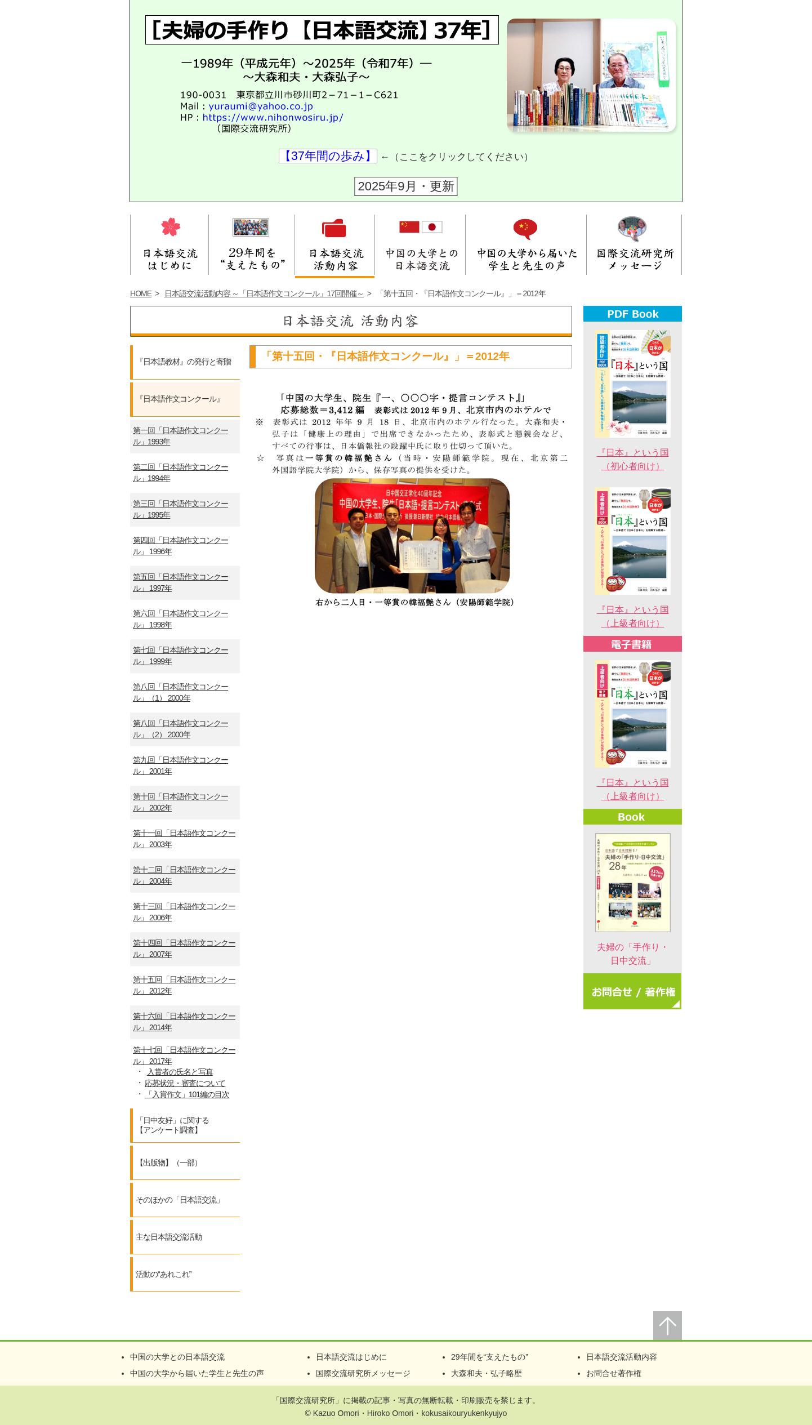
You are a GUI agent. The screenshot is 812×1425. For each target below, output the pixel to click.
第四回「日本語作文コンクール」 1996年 (180, 546)
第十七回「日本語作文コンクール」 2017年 (184, 1055)
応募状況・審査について (185, 1083)
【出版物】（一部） (169, 1162)
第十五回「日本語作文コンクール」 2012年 (184, 985)
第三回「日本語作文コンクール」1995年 (180, 509)
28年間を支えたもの (252, 243)
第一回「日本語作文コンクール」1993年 (180, 436)
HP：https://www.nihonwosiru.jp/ (255, 120)
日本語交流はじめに (169, 243)
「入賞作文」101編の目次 (187, 1094)
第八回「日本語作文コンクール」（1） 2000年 (180, 692)
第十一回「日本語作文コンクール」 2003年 (184, 839)
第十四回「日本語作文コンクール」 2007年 (184, 948)
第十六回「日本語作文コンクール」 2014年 (184, 1022)
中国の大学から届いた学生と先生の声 (526, 243)
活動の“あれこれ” (163, 1274)
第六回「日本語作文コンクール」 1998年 (180, 619)
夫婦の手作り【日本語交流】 (311, 55)
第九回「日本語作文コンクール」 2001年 (180, 765)
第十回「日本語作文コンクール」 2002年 (180, 802)
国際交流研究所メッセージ (634, 243)
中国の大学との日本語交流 (420, 243)
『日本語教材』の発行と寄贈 (183, 361)
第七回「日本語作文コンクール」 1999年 (180, 655)
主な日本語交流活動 (169, 1236)
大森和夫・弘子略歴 (486, 1373)
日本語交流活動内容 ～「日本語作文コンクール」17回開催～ (264, 293)
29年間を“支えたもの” (489, 1356)
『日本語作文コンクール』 (180, 398)
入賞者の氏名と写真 (180, 1071)
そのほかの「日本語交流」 (180, 1199)
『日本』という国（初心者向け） (633, 452)
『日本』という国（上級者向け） (633, 609)
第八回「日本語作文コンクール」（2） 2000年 (180, 729)
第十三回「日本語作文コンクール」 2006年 (184, 912)
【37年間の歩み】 (328, 156)
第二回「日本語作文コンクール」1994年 (180, 472)
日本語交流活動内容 (334, 243)
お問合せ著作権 (613, 1373)
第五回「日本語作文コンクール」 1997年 (180, 582)
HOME (140, 293)
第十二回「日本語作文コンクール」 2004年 (184, 875)
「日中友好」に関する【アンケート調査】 (172, 1125)
